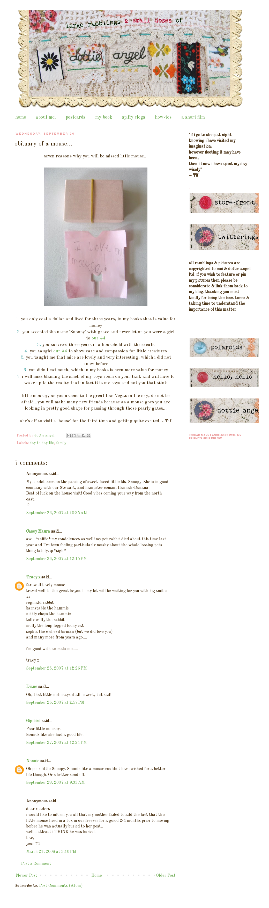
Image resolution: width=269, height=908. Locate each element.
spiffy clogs (133, 117)
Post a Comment (36, 864)
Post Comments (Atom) (61, 886)
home (20, 117)
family (61, 443)
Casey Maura (38, 531)
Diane (31, 687)
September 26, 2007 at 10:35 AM (56, 513)
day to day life (42, 443)
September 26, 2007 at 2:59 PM (55, 703)
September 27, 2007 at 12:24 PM (56, 743)
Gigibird (33, 721)
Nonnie (32, 761)
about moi (46, 117)
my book (103, 117)
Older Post (166, 876)
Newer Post (26, 876)
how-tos (163, 117)
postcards (75, 117)
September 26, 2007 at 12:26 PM (56, 668)
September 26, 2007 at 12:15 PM (56, 559)
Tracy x (33, 577)
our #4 (99, 338)
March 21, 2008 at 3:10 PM (51, 852)
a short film (193, 117)
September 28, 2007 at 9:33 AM (55, 783)
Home (96, 876)
